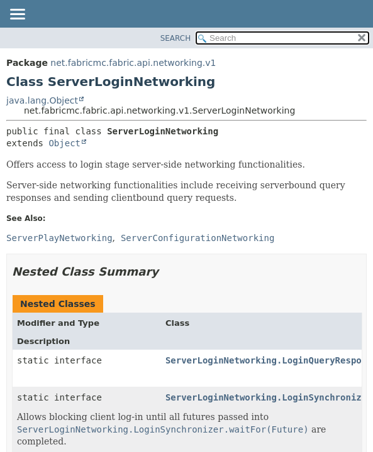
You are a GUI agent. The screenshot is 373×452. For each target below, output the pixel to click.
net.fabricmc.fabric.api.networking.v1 (133, 63)
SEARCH (175, 38)
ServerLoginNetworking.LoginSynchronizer (268, 397)
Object (64, 143)
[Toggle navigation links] (17, 15)
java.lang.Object (42, 100)
